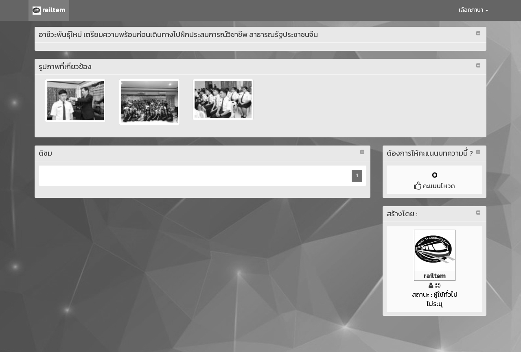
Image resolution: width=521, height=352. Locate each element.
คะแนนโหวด (434, 186)
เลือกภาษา (473, 10)
